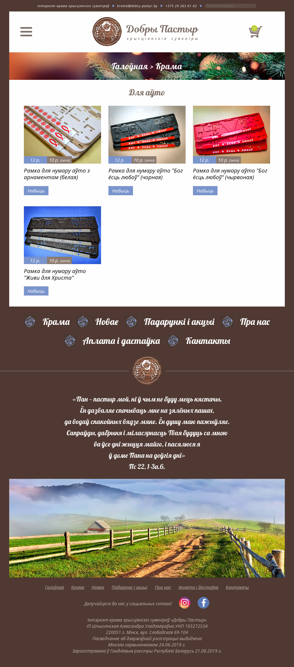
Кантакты (208, 340)
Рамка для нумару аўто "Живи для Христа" (55, 274)
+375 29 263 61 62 (181, 6)
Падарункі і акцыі (179, 321)
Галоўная (130, 66)
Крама (168, 66)
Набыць (36, 190)
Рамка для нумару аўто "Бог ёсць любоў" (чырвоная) (230, 174)
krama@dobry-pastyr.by (137, 6)
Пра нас (255, 321)
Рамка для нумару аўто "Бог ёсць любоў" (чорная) (145, 174)
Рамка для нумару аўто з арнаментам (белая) (57, 174)
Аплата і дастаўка (121, 340)
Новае (106, 321)
